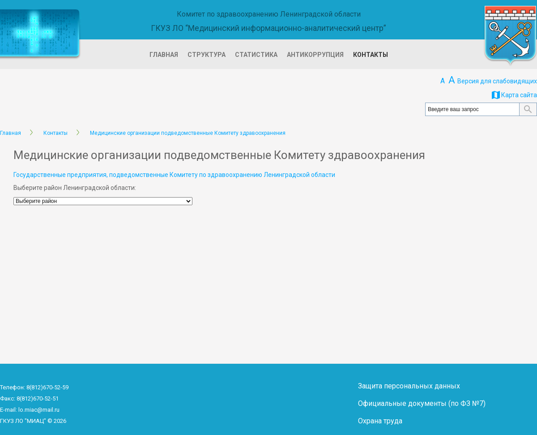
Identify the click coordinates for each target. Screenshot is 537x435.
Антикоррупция (315, 54)
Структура (207, 54)
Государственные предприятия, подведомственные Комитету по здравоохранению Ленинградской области (174, 174)
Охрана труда (380, 421)
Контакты (370, 54)
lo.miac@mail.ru (39, 409)
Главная (163, 54)
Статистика (256, 54)
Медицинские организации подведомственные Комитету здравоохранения (188, 133)
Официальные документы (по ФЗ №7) (422, 403)
